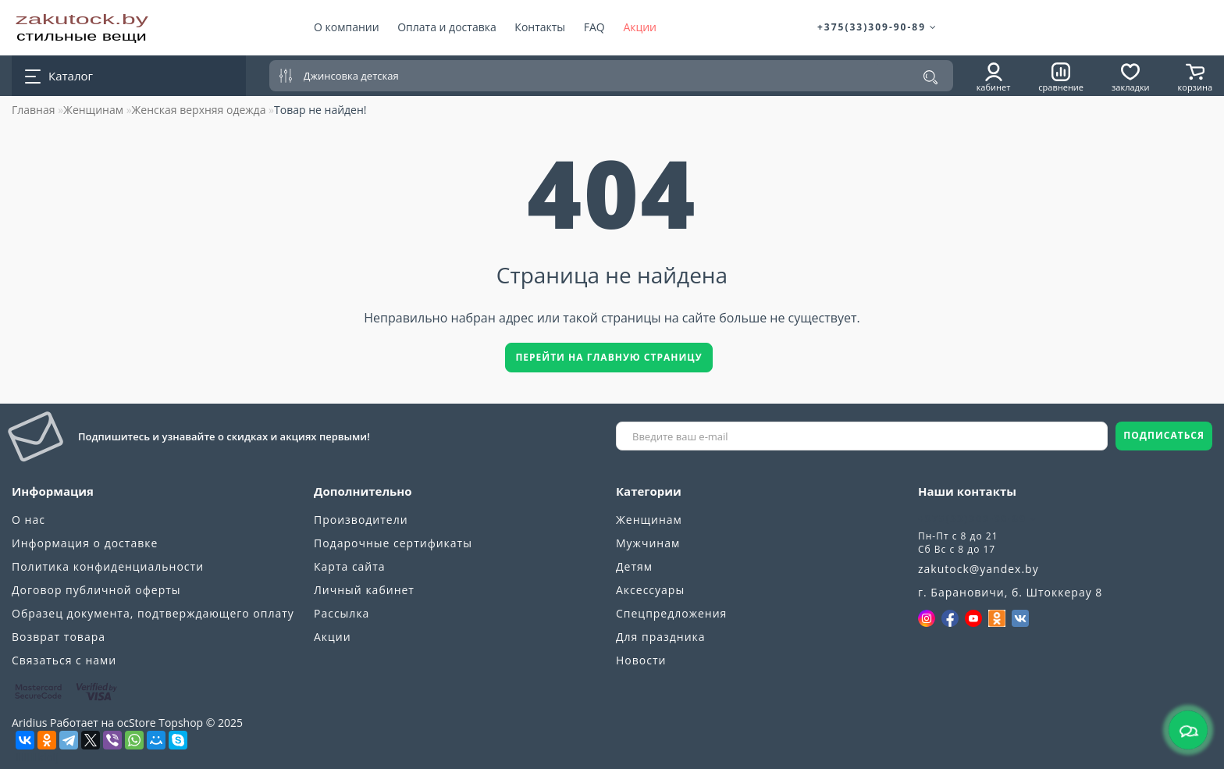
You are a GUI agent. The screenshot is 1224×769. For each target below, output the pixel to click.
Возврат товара (58, 636)
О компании (346, 27)
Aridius (29, 722)
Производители (361, 519)
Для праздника (661, 636)
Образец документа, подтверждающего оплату (153, 613)
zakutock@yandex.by (978, 568)
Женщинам (93, 109)
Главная (33, 109)
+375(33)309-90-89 (877, 27)
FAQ (594, 27)
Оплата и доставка (446, 27)
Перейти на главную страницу (608, 357)
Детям (634, 566)
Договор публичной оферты (96, 589)
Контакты (539, 27)
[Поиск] (930, 77)
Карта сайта (350, 566)
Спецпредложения (671, 613)
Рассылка (341, 613)
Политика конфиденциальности (108, 566)
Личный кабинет (364, 589)
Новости (641, 660)
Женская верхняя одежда (199, 109)
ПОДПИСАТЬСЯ (1163, 435)
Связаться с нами (64, 660)
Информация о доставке (85, 543)
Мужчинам (648, 543)
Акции (639, 27)
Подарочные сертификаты (393, 543)
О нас (28, 519)
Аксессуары (650, 589)
